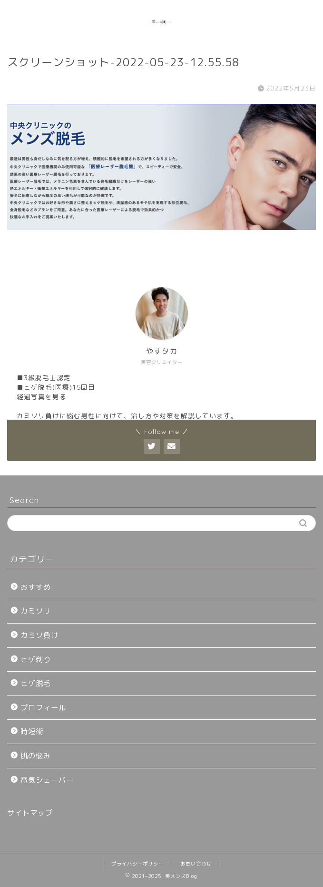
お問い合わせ (196, 863)
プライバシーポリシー (137, 863)
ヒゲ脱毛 (35, 683)
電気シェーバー (47, 780)
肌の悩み (35, 756)
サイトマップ (30, 813)
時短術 (31, 731)
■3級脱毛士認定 (44, 377)
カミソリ (35, 611)
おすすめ (35, 587)
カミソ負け (39, 635)
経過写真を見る (42, 396)
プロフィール (43, 708)
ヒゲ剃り (35, 660)
